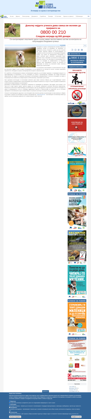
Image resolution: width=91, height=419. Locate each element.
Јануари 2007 (72, 389)
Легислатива (25, 16)
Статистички (13, 414)
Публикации (79, 16)
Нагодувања (13, 409)
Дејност (18, 16)
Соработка (43, 16)
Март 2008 (71, 392)
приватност (45, 393)
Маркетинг (13, 403)
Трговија (50, 16)
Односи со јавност (68, 16)
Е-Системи (58, 16)
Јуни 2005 (71, 386)
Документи (35, 16)
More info (50, 400)
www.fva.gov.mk (41, 94)
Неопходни (13, 406)
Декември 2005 (73, 388)
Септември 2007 (73, 391)
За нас (12, 16)
